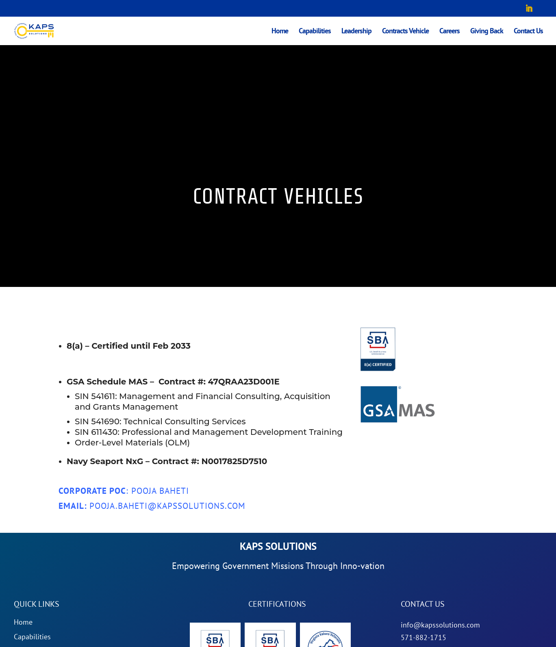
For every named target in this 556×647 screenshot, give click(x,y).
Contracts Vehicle (405, 31)
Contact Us (528, 31)
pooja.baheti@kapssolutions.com (167, 505)
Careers (449, 31)
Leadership (356, 31)
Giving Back (486, 31)
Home (279, 31)
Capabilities (315, 31)
